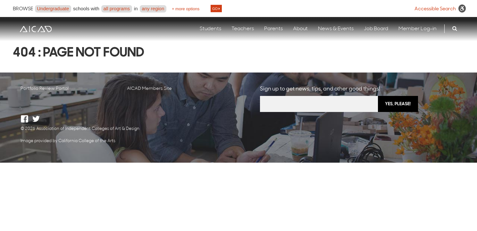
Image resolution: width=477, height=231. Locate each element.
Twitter (36, 119)
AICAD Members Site (149, 88)
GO (216, 9)
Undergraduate (53, 8)
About (300, 28)
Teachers (242, 28)
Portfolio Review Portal (45, 88)
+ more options (185, 8)
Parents (273, 28)
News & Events (336, 28)
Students (210, 28)
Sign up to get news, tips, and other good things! (320, 89)
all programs (117, 8)
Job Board (376, 28)
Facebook (25, 119)
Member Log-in (417, 28)
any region (153, 8)
